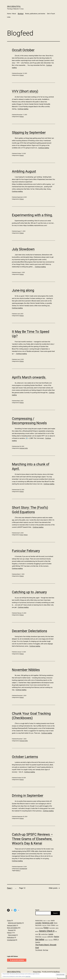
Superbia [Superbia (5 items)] (37, 942)
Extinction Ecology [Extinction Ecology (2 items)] (39, 928)
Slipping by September (29, 133)
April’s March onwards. (29, 377)
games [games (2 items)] (57, 928)
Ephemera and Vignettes (15, 923)
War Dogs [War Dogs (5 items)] (45, 950)
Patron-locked (12, 935)
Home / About (11, 13)
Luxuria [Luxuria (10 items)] (50, 934)
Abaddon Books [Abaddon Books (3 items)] (39, 920)
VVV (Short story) (25, 91)
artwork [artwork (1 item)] (49, 920)
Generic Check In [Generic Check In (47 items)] (47, 931)
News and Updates (12, 928)
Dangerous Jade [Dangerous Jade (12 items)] (47, 923)
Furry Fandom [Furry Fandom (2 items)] (52, 928)
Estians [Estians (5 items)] (53, 925)
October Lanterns (25, 757)
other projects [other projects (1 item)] (44, 936)
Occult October (23, 50)
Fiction (21, 534)
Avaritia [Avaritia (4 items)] (53, 920)
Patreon (22, 75)
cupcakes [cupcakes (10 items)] (38, 923)
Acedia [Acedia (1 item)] (44, 920)
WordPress (56, 971)
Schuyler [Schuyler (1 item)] (46, 939)
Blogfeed (20, 13)
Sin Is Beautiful (14, 6)
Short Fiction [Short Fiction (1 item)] (50, 939)
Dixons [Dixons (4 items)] (55, 923)
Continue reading (23, 109)
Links (8, 17)
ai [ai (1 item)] (46, 920)
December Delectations (29, 631)
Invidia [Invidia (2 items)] (36, 934)
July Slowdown (23, 249)
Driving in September (27, 796)
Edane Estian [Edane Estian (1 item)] (44, 925)
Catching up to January (29, 592)
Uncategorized (23, 868)
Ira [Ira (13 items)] (39, 934)
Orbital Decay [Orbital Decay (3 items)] (38, 936)
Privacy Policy (37, 971)
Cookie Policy (27, 976)
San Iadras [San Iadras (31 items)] (39, 939)
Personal (10, 930)
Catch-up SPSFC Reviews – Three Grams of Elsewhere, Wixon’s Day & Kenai (32, 838)
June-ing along (23, 290)
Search (37, 910)
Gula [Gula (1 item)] (56, 931)
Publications (10, 937)
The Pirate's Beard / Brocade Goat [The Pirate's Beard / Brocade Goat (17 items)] (45, 946)
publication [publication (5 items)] (50, 936)
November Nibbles (26, 670)
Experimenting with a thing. (32, 215)
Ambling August (24, 171)
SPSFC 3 (18, 870)
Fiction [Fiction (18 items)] (46, 928)
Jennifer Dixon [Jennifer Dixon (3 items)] (44, 934)
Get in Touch (51, 13)
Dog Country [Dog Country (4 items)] (38, 925)
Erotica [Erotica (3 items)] (48, 925)
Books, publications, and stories (35, 13)
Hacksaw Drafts (24, 448)
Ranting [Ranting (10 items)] (56, 936)
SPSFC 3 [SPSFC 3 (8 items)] (56, 939)
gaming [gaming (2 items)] (36, 931)
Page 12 (22, 888)
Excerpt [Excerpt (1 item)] (57, 925)
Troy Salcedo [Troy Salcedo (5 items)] (38, 950)
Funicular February (26, 551)
